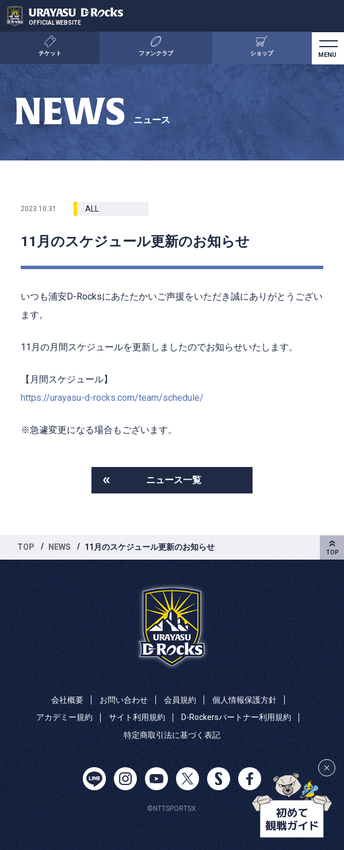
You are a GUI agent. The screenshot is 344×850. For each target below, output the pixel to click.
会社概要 (67, 699)
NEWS (59, 547)
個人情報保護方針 (244, 699)
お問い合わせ (124, 699)
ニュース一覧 (173, 479)
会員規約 (180, 699)
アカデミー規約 (64, 717)
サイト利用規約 (137, 717)
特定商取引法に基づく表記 (172, 735)
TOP (26, 547)
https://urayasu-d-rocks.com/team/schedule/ (112, 397)
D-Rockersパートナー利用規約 (236, 717)
